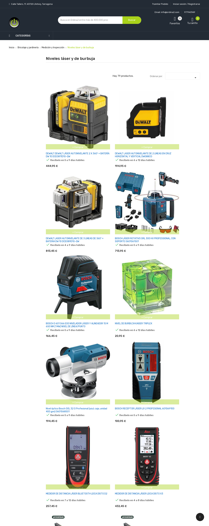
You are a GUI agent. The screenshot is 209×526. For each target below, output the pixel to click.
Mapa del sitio (101, 485)
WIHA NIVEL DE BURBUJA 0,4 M (160, 207)
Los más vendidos (77, 443)
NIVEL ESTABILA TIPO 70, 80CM (186, 348)
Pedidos (124, 460)
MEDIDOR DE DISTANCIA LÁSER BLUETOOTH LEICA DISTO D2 (108, 162)
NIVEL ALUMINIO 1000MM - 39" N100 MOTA (135, 208)
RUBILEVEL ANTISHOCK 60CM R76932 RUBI (187, 255)
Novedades (74, 437)
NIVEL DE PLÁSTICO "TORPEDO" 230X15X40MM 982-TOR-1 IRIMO (82, 351)
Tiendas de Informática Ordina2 (100, 497)
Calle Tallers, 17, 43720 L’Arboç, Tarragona (32, 4)
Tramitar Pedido (160, 4)
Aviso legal (99, 451)
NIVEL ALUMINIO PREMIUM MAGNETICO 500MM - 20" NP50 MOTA (162, 162)
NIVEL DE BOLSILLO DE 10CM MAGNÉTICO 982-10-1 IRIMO (135, 351)
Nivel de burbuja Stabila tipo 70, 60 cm (188, 397)
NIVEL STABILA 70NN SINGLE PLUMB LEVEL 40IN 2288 (136, 397)
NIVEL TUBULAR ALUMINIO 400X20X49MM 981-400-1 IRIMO (107, 304)
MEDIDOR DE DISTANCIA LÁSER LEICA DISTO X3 (134, 161)
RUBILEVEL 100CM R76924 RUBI (108, 254)
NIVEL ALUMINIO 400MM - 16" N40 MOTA (55, 208)
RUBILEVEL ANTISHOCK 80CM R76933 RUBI (55, 302)
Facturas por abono (130, 466)
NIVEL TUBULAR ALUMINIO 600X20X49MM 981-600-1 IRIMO (134, 304)
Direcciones (126, 472)
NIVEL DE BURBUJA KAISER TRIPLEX (188, 112)
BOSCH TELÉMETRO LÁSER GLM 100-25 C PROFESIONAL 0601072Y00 (56, 257)
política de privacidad (159, 456)
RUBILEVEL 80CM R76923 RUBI (81, 254)
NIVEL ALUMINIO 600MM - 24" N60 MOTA (81, 208)
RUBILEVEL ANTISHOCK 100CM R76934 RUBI (82, 302)
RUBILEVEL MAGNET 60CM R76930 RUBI (135, 254)
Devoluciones (101, 468)
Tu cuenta (126, 431)
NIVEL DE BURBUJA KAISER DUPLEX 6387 (188, 208)
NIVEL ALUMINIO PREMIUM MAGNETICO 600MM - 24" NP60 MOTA (188, 162)
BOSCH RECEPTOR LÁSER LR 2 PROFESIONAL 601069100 (82, 162)
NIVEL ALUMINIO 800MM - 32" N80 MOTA (108, 208)
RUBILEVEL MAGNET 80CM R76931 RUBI (162, 254)
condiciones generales (183, 453)
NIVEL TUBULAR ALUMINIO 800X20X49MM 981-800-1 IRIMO (160, 304)
